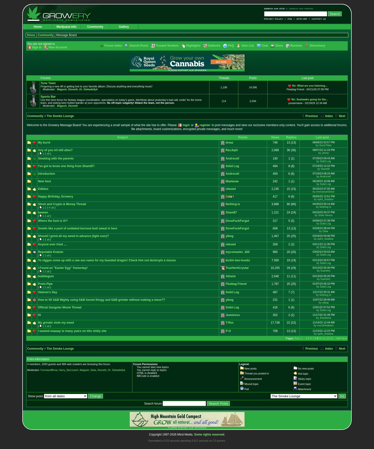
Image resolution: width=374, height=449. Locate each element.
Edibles (43, 189)
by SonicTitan (323, 145)
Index (326, 116)
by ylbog (324, 302)
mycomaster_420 (237, 252)
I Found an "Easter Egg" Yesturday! (63, 268)
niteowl (231, 189)
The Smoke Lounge (60, 116)
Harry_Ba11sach (68, 370)
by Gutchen (323, 270)
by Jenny (323, 152)
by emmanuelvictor (324, 191)
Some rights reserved (209, 434)
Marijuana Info (66, 26)
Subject (122, 137)
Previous (309, 116)
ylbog (229, 236)
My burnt (44, 142)
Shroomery (317, 45)
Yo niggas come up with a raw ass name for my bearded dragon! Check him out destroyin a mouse (107, 260)
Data (93, 370)
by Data (323, 231)
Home (38, 26)
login (186, 125)
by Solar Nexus (323, 215)
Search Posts (138, 45)
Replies (291, 137)
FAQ (289, 19)
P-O (228, 331)
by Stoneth (323, 168)
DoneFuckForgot (237, 221)
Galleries (214, 45)
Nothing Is (233, 204)
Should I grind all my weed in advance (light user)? (73, 236)
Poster (242, 137)
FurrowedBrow (48, 370)
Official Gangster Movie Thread (59, 307)
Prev (297, 338)
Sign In (37, 47)
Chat (264, 45)
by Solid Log (323, 161)
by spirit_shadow (323, 199)
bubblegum (46, 276)
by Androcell (324, 176)
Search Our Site (275, 8)
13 (331, 338)
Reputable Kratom (50, 252)
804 (338, 338)
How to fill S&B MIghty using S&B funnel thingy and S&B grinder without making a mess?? (101, 300)
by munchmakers (324, 325)
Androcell (232, 158)
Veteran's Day (47, 292)
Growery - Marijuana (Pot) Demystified (61, 13)
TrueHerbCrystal (237, 268)
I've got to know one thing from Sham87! (66, 166)
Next (340, 116)
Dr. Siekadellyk (88, 89)
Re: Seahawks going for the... (310, 99)
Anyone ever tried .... (52, 244)
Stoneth (73, 89)
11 (323, 338)
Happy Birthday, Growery (55, 196)
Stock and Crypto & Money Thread (62, 204)
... (304, 338)
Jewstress (233, 315)
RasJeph (232, 150)
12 (327, 338)
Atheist (231, 276)
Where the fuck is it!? (53, 221)
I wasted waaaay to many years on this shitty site (72, 331)
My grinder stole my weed (56, 322)
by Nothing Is (323, 206)
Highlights (193, 45)
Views (275, 137)
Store (279, 45)
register (205, 125)
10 (320, 338)
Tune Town (48, 83)
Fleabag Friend (236, 284)
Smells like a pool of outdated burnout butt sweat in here (77, 228)
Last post (322, 137)
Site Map (302, 19)
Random (296, 45)
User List (247, 45)
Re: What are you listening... (309, 85)
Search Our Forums (300, 8)
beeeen (43, 212)
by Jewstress (323, 317)
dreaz (229, 142)
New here (44, 181)
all (48, 153)
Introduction (46, 173)
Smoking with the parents (56, 158)
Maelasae (232, 181)
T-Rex (230, 322)
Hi (39, 315)
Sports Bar (48, 96)
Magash (62, 89)
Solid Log (232, 166)
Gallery (124, 26)
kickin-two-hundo (238, 260)
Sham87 (231, 212)
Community (95, 26)
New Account (58, 47)
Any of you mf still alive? (55, 150)
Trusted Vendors (167, 45)
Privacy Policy (274, 19)
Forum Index (113, 45)
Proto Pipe (45, 284)
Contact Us (318, 19)
